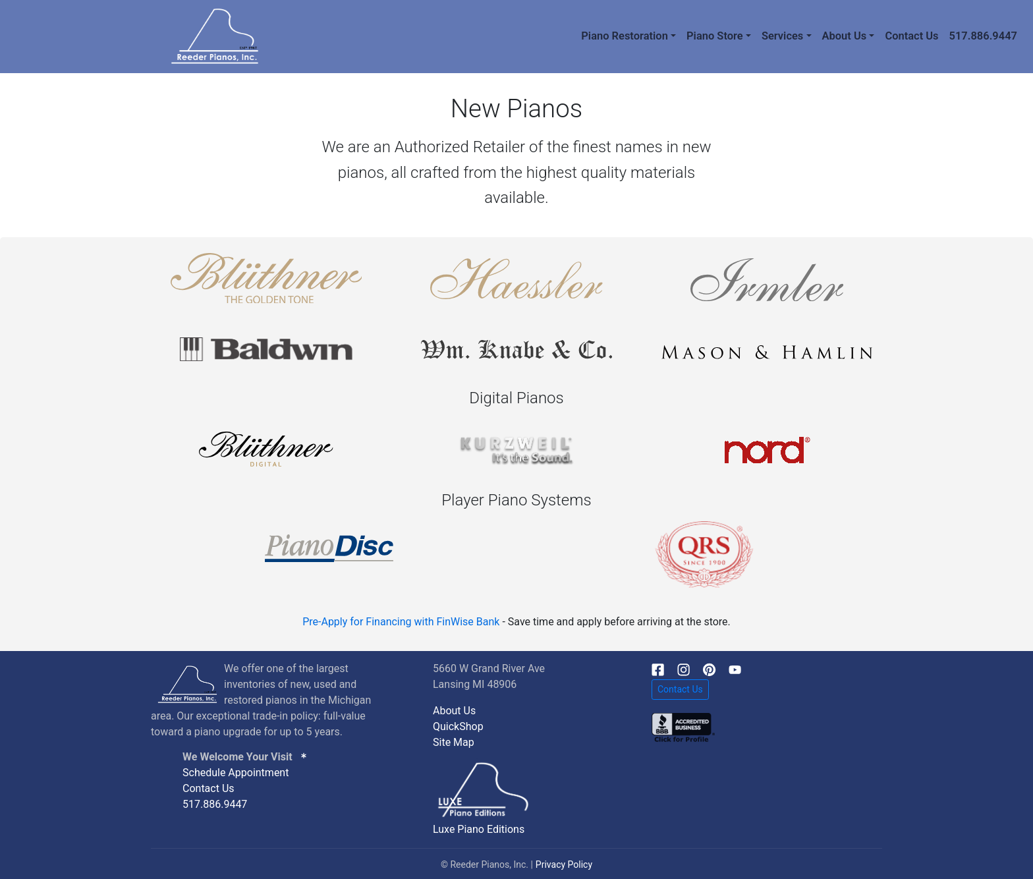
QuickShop (458, 726)
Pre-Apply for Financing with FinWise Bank (400, 621)
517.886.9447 (983, 36)
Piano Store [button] (714, 36)
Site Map (453, 742)
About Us (454, 710)
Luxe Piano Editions (478, 829)
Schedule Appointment (235, 772)
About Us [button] (844, 36)
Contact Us (911, 36)
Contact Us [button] (680, 689)
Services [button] (782, 36)
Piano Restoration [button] (624, 36)
